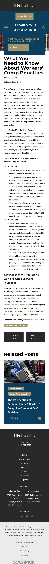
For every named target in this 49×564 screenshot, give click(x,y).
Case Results (25, 463)
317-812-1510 (25, 29)
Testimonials (24, 475)
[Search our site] (43, 27)
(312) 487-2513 (24, 445)
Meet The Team (25, 459)
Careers (24, 472)
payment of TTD (28, 137)
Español (24, 480)
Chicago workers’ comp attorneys (17, 305)
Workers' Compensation (16, 325)
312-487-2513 (25, 25)
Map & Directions (14, 505)
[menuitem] (24, 546)
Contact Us (24, 467)
